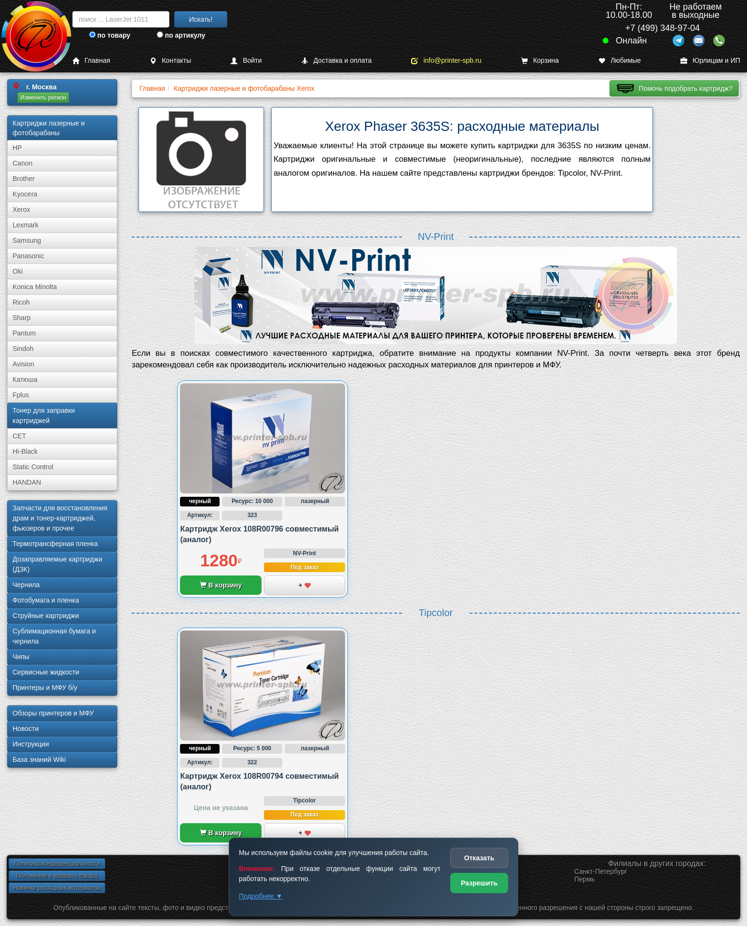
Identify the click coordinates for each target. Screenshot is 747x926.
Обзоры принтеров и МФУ (53, 713)
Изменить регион (43, 97)
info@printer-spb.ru (446, 60)
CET (19, 436)
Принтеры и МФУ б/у (45, 687)
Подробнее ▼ (260, 896)
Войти (246, 60)
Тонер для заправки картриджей (44, 415)
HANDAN (27, 482)
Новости (26, 728)
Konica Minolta (35, 287)
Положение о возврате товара (56, 875)
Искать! (201, 19)
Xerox (21, 209)
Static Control (33, 467)
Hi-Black (25, 451)
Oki (18, 271)
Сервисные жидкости (46, 672)
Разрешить (479, 883)
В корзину (221, 585)
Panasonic (28, 256)
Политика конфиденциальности (56, 863)
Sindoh (23, 348)
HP (17, 148)
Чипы (21, 656)
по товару (109, 35)
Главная (91, 60)
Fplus (21, 395)
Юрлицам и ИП (710, 60)
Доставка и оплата (336, 60)
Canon (22, 163)
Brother (24, 178)
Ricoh (21, 302)
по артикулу (181, 35)
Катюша (25, 379)
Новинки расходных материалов (57, 887)
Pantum (24, 333)
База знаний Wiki (39, 759)
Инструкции (31, 744)
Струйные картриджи (46, 615)
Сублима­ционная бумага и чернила (54, 636)
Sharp (21, 318)
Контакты (170, 60)
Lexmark (26, 225)
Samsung (27, 240)
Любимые (619, 60)
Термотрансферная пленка (55, 543)
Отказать (479, 858)
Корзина (540, 60)
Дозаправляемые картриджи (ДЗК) (57, 564)
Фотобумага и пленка (46, 600)
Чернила (26, 585)
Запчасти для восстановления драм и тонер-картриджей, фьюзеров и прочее (60, 518)
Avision (23, 364)
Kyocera (25, 194)
